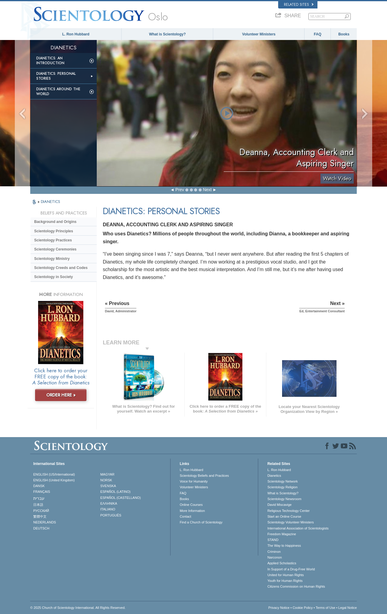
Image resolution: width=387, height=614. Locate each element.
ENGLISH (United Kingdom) (54, 480)
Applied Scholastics (281, 563)
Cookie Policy (303, 607)
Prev (179, 189)
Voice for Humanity (193, 481)
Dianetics (274, 475)
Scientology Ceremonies (55, 249)
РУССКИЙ (41, 511)
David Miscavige (279, 504)
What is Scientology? (167, 34)
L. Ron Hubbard (75, 34)
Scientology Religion (282, 487)
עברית (38, 498)
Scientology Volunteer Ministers (290, 522)
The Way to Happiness (284, 545)
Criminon (274, 551)
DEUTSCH (41, 528)
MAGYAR (107, 474)
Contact (185, 516)
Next (207, 189)
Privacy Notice (278, 607)
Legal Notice (347, 607)
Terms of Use (325, 607)
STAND (272, 540)
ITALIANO (107, 509)
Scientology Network (282, 481)
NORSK (106, 480)
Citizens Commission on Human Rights (296, 586)
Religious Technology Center (288, 511)
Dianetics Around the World (58, 91)
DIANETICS (50, 201)
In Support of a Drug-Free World (291, 569)
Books (344, 34)
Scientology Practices (53, 240)
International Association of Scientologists (297, 528)
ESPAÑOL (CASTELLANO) (120, 497)
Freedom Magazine (281, 534)
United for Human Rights (285, 575)
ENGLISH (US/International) (54, 474)
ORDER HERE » (61, 395)
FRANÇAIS (41, 491)
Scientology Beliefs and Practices (204, 475)
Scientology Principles (53, 231)
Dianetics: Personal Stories (56, 76)
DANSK (39, 486)
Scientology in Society (53, 277)
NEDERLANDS (44, 522)
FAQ (317, 34)
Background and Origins (55, 222)
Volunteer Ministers (258, 34)
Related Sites (299, 4)
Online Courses (191, 504)
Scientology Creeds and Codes (61, 268)
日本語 (38, 504)
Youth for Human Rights (284, 580)
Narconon (274, 557)
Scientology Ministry (52, 259)
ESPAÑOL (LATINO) (115, 491)
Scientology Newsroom (284, 499)
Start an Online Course (284, 516)
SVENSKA (108, 486)
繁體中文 (40, 516)
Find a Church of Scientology (201, 522)
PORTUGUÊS (110, 515)
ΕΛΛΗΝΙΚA (108, 503)
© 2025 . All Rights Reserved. (77, 607)
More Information (192, 511)
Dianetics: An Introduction (50, 60)
